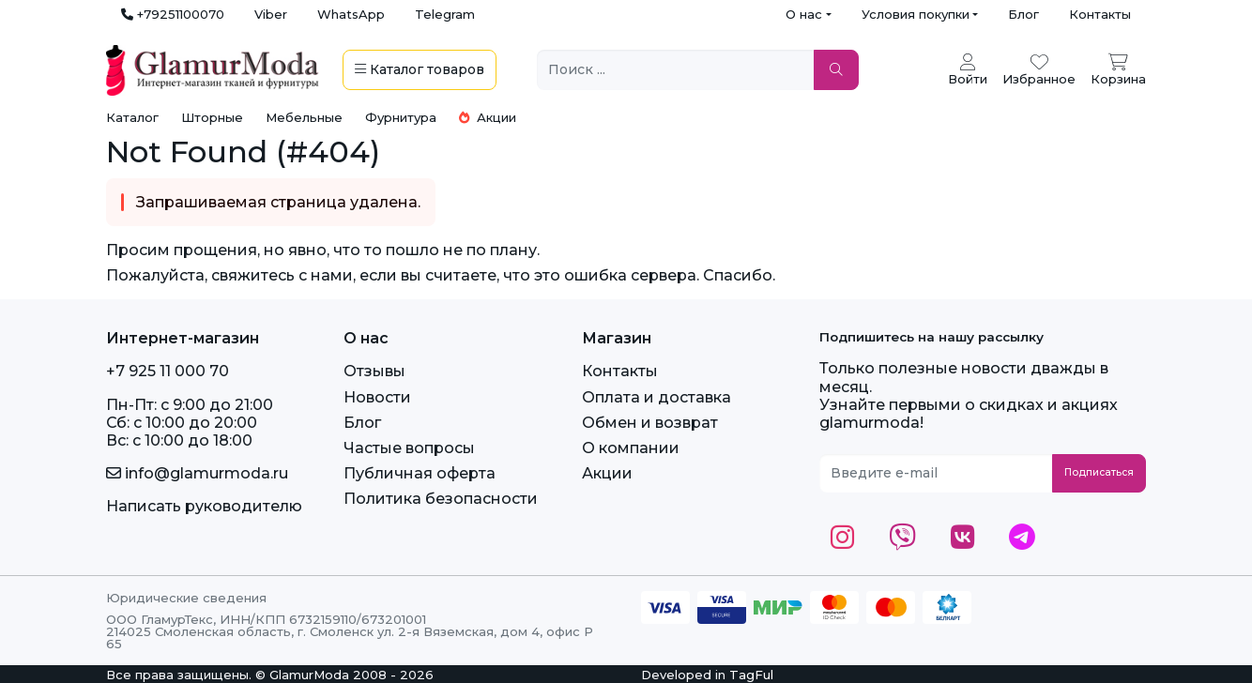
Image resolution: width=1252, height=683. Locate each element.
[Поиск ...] (676, 70)
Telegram (445, 14)
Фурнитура (400, 117)
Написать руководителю (204, 506)
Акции (487, 117)
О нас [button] (804, 14)
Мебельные (304, 117)
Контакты (1100, 14)
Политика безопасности (441, 499)
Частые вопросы (409, 448)
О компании (630, 448)
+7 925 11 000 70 (167, 371)
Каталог (132, 117)
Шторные (212, 117)
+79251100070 (172, 14)
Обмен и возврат (650, 423)
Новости (377, 397)
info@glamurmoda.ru (197, 473)
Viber (270, 14)
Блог (1023, 14)
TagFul (751, 674)
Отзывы (374, 371)
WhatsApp (351, 14)
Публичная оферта (420, 473)
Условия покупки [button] (916, 14)
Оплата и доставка (656, 397)
